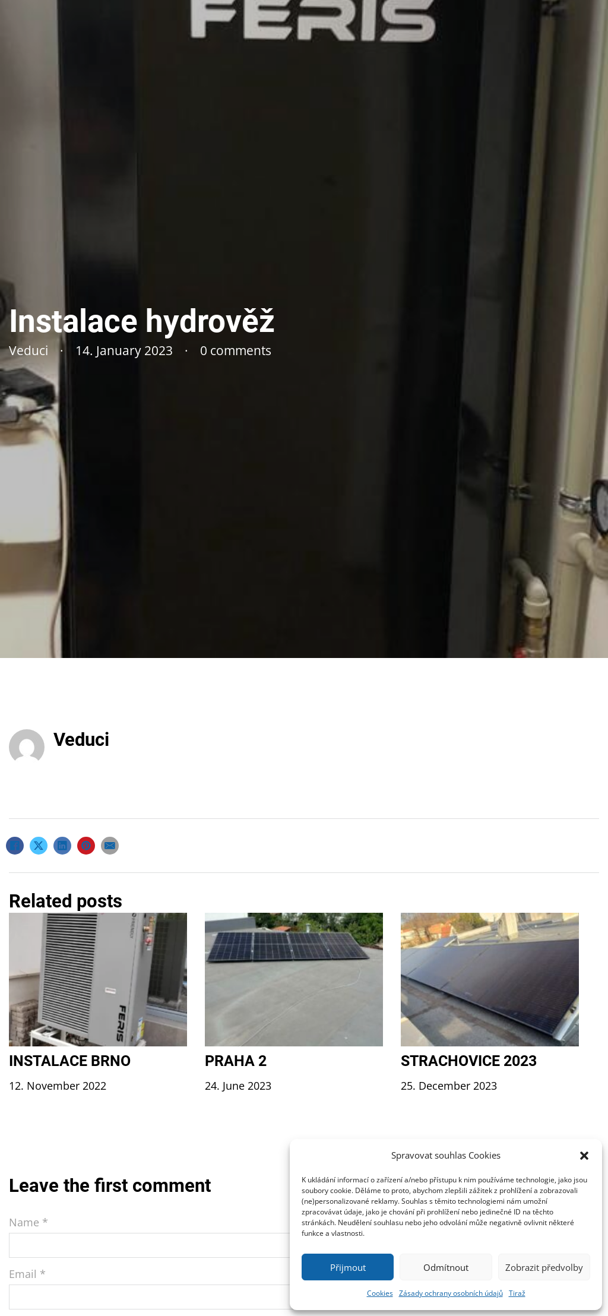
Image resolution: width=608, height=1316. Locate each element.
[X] (39, 846)
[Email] (110, 846)
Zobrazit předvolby (544, 1267)
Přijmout (348, 1267)
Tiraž (517, 1293)
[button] (584, 1156)
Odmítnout (445, 1267)
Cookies (380, 1293)
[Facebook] (15, 846)
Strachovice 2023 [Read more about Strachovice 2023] (469, 1061)
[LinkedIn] (62, 846)
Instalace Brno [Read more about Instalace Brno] (70, 1061)
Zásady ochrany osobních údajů (451, 1293)
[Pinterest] (86, 846)
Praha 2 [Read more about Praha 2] (236, 1061)
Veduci (81, 739)
